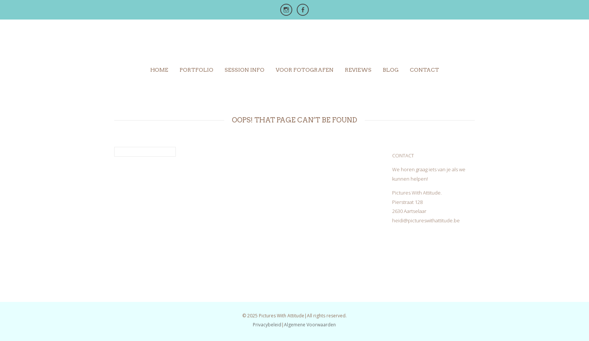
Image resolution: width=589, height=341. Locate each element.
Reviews (358, 70)
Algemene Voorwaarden (310, 324)
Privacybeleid (267, 324)
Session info (244, 70)
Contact (424, 70)
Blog (391, 70)
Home (159, 70)
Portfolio (196, 70)
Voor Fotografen (305, 70)
